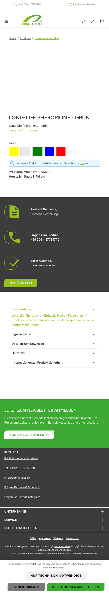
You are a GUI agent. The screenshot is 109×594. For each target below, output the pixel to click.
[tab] (53, 317)
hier (82, 163)
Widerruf (58, 538)
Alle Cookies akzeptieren (75, 587)
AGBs (33, 538)
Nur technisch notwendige (56, 576)
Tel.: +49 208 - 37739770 (19, 467)
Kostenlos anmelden (29, 435)
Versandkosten (62, 546)
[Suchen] (83, 21)
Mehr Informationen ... (54, 567)
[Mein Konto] (93, 21)
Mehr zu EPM (20, 283)
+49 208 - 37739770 (30, 4)
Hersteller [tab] (53, 353)
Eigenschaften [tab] (53, 334)
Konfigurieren (26, 587)
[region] (54, 87)
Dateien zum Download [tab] (53, 343)
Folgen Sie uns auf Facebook (22, 487)
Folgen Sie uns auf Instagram (22, 497)
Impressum (45, 538)
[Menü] (7, 21)
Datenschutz (72, 538)
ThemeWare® (90, 553)
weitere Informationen (24, 130)
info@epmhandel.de (84, 4)
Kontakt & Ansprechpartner (21, 458)
